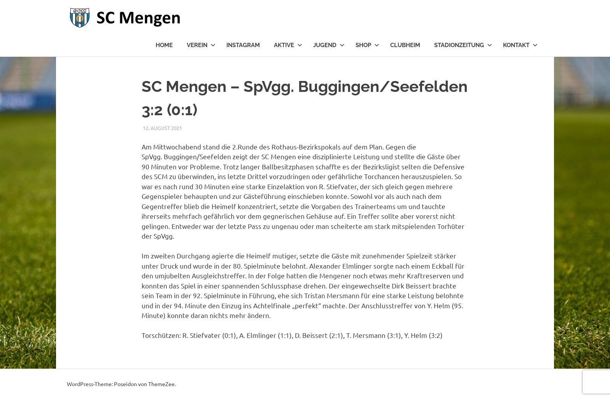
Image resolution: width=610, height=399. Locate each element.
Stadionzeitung (463, 45)
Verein (201, 45)
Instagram (243, 45)
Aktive (288, 45)
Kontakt (520, 45)
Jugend (329, 45)
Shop (367, 45)
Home (164, 45)
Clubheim (405, 45)
